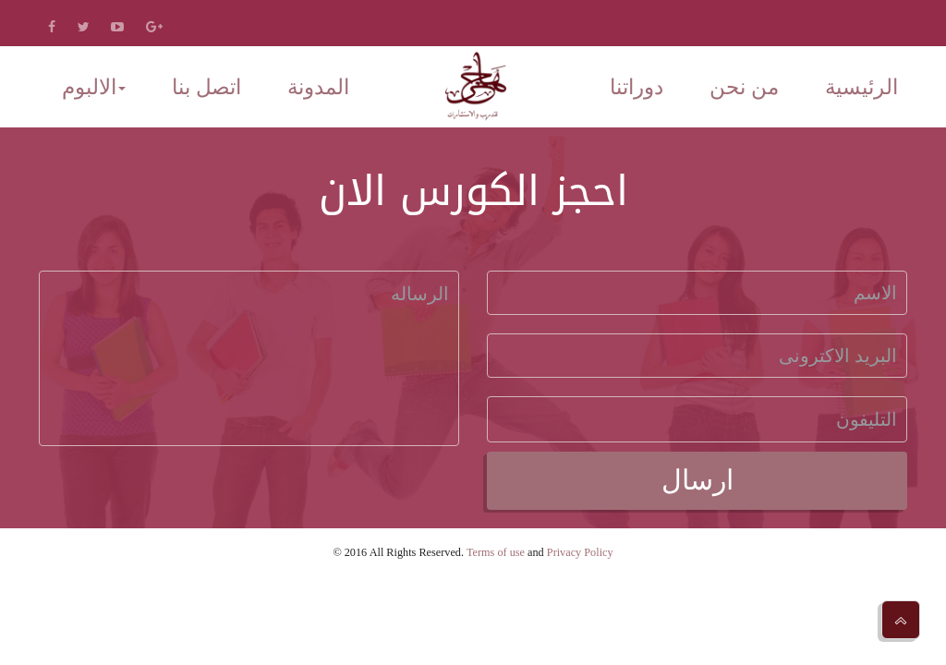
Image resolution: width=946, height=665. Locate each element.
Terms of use (496, 552)
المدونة (318, 87)
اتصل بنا (206, 87)
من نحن (744, 87)
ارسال (697, 480)
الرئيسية (861, 87)
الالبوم (94, 87)
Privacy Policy (580, 552)
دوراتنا (636, 87)
